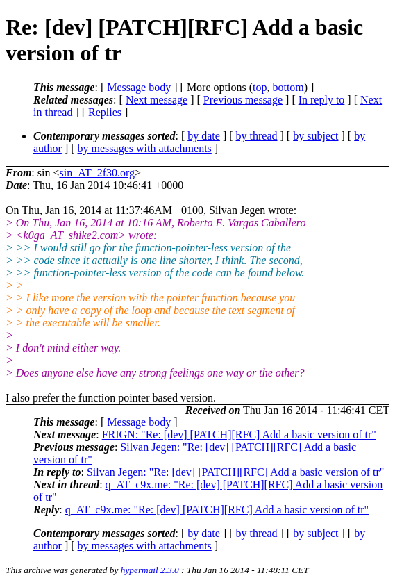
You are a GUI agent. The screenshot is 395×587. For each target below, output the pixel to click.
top (260, 87)
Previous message (243, 100)
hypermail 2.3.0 (150, 570)
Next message (156, 100)
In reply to (322, 100)
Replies (104, 112)
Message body (139, 87)
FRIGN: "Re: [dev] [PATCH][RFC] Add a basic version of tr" (239, 434)
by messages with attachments (145, 148)
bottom (287, 87)
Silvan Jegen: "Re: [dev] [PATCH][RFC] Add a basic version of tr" (235, 472)
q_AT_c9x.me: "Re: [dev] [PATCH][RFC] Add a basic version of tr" (217, 509)
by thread (257, 136)
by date (203, 136)
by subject (315, 136)
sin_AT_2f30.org (97, 173)
